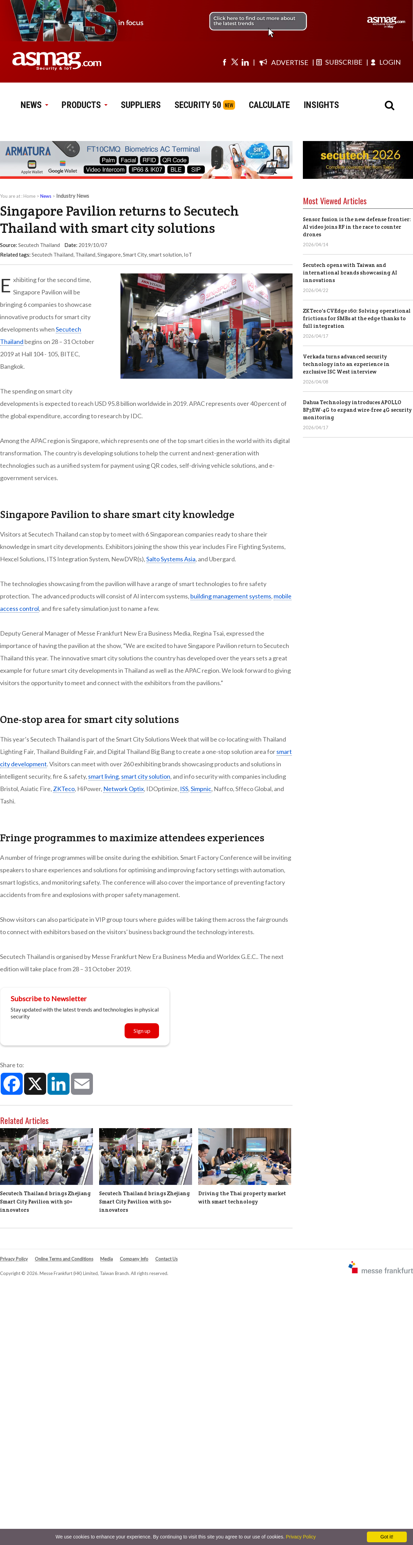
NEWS (34, 105)
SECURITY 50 (197, 105)
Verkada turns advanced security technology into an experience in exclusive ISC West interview (346, 364)
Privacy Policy (14, 1259)
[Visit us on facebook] (224, 62)
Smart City (135, 254)
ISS (184, 788)
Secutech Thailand (52, 254)
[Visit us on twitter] (234, 61)
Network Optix (123, 788)
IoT (188, 254)
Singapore (109, 254)
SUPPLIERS (141, 105)
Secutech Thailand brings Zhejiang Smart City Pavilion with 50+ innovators (45, 1201)
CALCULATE (269, 105)
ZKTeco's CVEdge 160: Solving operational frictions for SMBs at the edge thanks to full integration (357, 318)
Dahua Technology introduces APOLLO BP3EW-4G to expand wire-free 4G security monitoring (357, 410)
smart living (103, 776)
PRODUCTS (84, 105)
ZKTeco (64, 788)
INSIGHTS (321, 105)
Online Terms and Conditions (64, 1259)
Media (106, 1259)
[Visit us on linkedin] (245, 62)
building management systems (230, 596)
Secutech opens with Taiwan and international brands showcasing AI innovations (350, 272)
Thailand (85, 254)
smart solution (165, 254)
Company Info (134, 1259)
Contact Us (166, 1259)
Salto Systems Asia (170, 559)
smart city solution (145, 776)
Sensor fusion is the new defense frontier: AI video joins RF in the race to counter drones (357, 227)
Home (29, 196)
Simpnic (201, 788)
